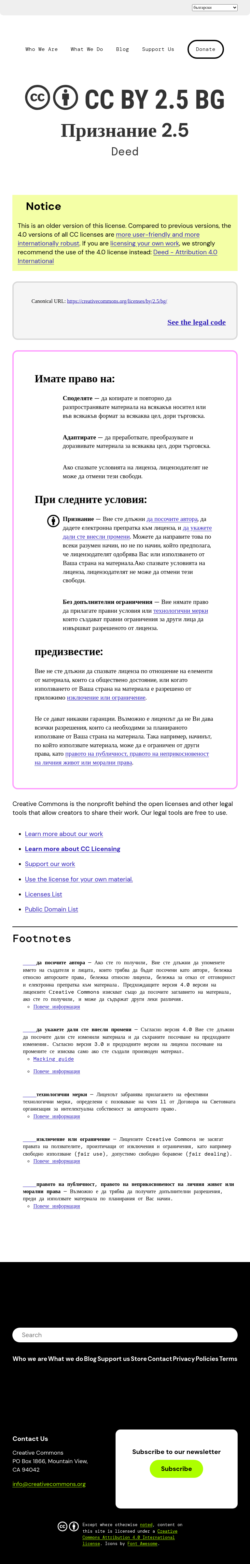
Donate (205, 49)
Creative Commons (43, 30)
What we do (65, 1359)
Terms (228, 1359)
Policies (207, 1359)
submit (228, 1335)
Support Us (158, 49)
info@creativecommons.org (49, 1484)
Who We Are (41, 49)
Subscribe (176, 1469)
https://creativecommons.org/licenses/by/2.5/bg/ (117, 301)
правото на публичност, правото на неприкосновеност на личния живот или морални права (122, 758)
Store (139, 1359)
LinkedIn (65, 1503)
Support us (113, 1359)
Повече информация (56, 1006)
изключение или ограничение (106, 697)
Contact (159, 1359)
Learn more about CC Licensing (73, 849)
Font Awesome (143, 1543)
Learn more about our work (64, 834)
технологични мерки (180, 611)
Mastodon (45, 1503)
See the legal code (196, 322)
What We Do (87, 49)
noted (146, 1524)
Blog (122, 49)
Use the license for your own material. (79, 879)
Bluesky (25, 1503)
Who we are (29, 1359)
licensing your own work (144, 243)
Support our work (50, 864)
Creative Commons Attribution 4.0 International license (129, 1537)
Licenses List (43, 894)
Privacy (184, 1359)
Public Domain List (51, 909)
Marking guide (53, 1058)
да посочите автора (172, 519)
